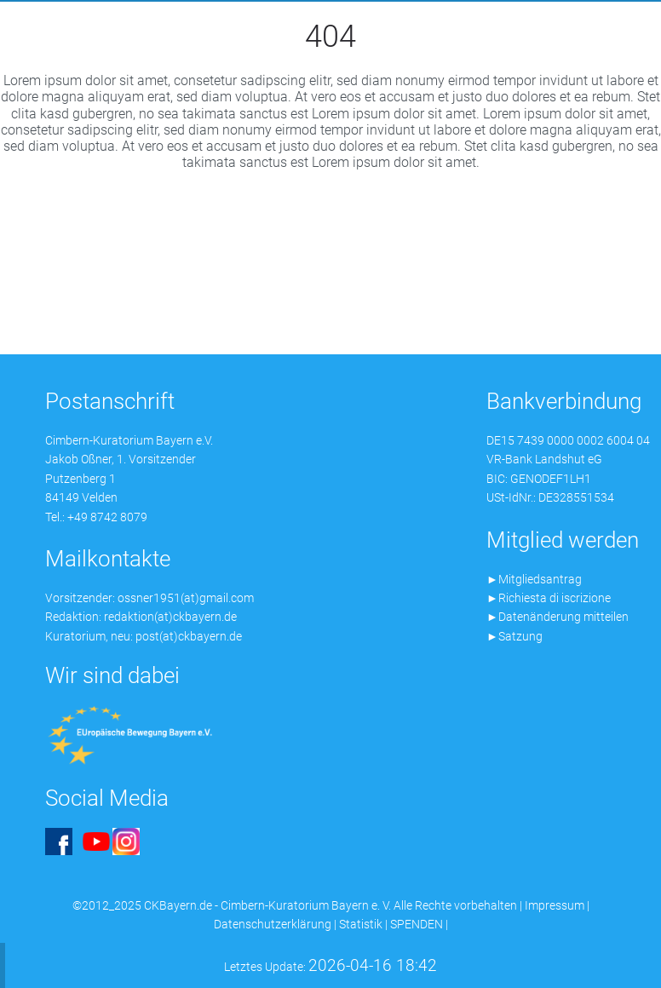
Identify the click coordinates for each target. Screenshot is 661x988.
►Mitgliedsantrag (534, 579)
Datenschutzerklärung (272, 924)
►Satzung (514, 636)
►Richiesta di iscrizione (548, 598)
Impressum (554, 905)
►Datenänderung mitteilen (557, 616)
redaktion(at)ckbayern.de (170, 616)
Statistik (360, 924)
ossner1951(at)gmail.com (186, 598)
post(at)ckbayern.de (188, 636)
